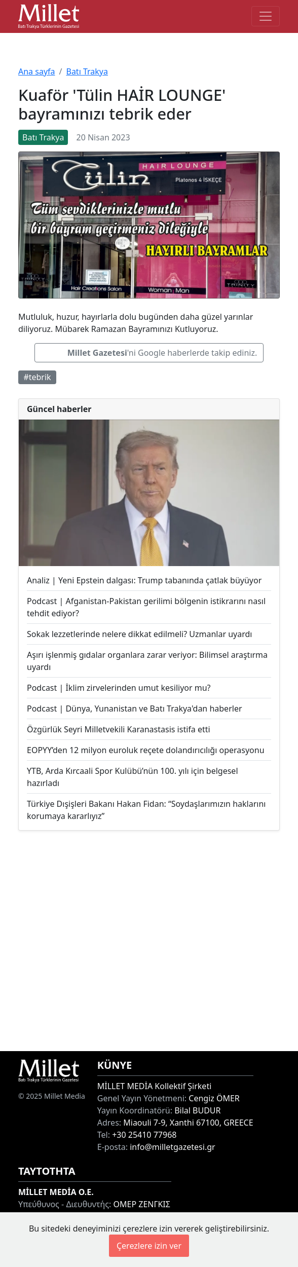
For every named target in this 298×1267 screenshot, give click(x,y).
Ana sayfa (36, 71)
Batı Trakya (86, 71)
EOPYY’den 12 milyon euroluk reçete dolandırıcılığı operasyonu (146, 750)
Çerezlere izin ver (149, 1245)
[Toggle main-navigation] (265, 16)
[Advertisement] (149, 941)
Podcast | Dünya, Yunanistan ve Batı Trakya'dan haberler (134, 708)
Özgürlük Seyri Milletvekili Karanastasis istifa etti (118, 729)
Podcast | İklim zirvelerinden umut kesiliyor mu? (119, 687)
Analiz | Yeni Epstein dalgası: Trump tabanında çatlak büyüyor (144, 580)
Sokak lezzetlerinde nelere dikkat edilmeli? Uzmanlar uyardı (139, 634)
